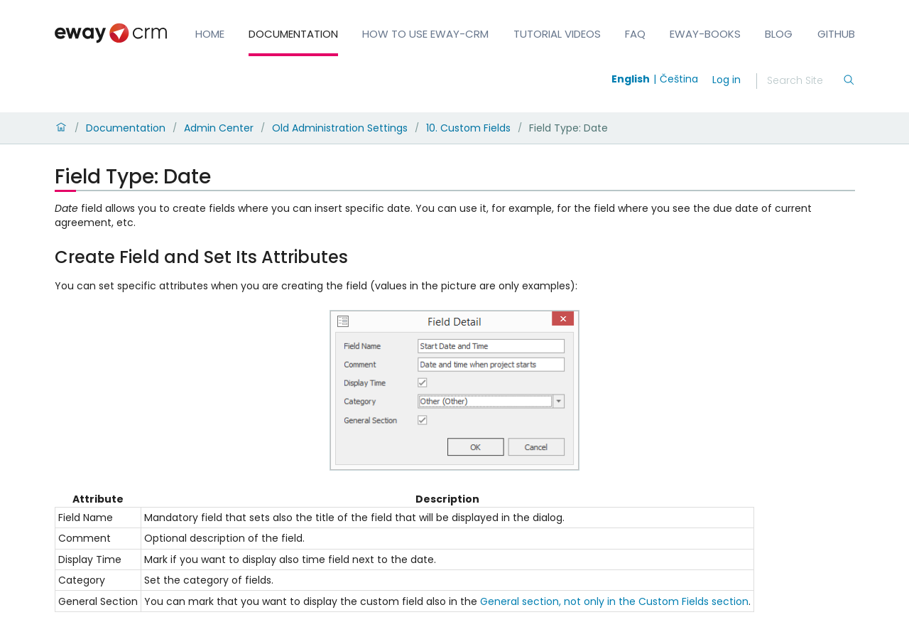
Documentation (293, 33)
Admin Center (219, 128)
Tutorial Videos (557, 33)
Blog (779, 33)
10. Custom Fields (468, 128)
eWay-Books (705, 33)
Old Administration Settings (340, 128)
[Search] (804, 81)
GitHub (836, 33)
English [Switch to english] (630, 79)
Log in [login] (726, 79)
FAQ (635, 33)
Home (209, 33)
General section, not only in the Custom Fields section (614, 601)
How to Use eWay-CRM (425, 33)
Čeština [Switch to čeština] (679, 79)
